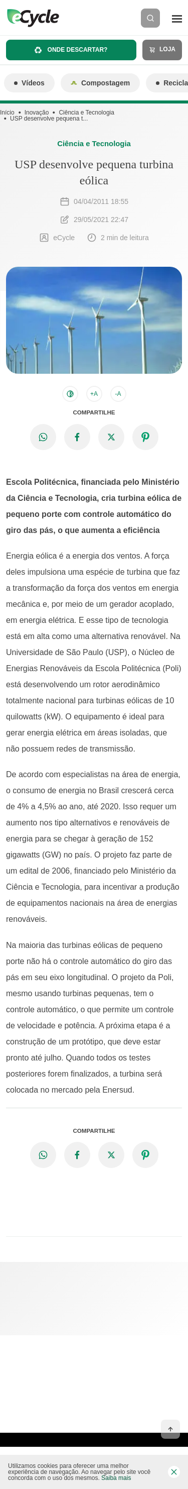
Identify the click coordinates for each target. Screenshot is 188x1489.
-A (118, 393)
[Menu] (177, 18)
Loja (162, 49)
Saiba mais (116, 1477)
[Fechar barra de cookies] (174, 1472)
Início (7, 113)
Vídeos (29, 83)
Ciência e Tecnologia (86, 113)
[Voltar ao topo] (170, 1429)
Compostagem (100, 83)
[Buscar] (150, 18)
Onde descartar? (71, 50)
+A (94, 393)
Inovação (37, 113)
